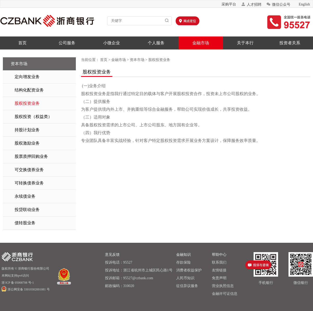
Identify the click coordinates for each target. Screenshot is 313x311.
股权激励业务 (27, 143)
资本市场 (137, 60)
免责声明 (219, 278)
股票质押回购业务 (31, 156)
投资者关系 (289, 43)
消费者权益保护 (189, 270)
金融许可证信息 (224, 294)
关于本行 (245, 43)
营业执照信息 (223, 286)
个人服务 (156, 43)
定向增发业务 (27, 76)
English (304, 4)
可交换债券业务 (29, 169)
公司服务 (67, 43)
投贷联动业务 (27, 209)
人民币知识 (185, 278)
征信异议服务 (187, 286)
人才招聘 (251, 4)
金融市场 (200, 43)
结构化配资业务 (29, 90)
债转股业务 (25, 223)
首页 (22, 43)
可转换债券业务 (29, 183)
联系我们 (219, 262)
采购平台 (229, 4)
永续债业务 (25, 196)
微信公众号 (278, 4)
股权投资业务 (27, 103)
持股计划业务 (27, 130)
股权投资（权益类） (33, 116)
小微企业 (111, 43)
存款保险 (183, 262)
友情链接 (219, 270)
